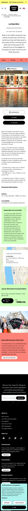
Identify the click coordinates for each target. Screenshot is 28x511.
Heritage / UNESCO (12, 14)
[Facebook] (3, 438)
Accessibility (5, 421)
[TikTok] (21, 438)
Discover (3, 14)
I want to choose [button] (19, 502)
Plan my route (6, 300)
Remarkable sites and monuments (12, 15)
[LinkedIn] (15, 438)
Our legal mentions (6, 428)
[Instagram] (9, 438)
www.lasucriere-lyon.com (12, 262)
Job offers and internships (8, 419)
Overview (13, 60)
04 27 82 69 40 (14, 112)
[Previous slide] (23, 60)
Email (14, 117)
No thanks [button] (6, 502)
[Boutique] (20, 8)
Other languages (6, 426)
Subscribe (20, 398)
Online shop (4, 2)
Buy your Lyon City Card (9, 357)
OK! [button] (14, 507)
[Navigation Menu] (2, 8)
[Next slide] (26, 60)
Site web (14, 122)
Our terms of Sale (6, 423)
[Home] (14, 8)
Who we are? (5, 416)
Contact (3, 60)
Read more (6, 455)
